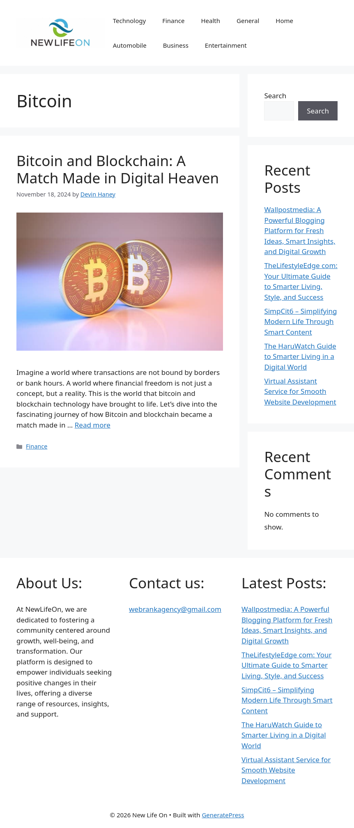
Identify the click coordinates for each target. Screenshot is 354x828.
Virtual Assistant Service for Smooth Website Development (300, 391)
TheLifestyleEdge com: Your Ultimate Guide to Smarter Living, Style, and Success (286, 665)
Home (284, 20)
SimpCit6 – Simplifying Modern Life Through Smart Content (300, 321)
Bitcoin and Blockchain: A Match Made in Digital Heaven (117, 169)
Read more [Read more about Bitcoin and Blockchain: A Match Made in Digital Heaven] (92, 425)
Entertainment (226, 45)
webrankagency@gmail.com (175, 609)
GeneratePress (223, 815)
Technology (129, 20)
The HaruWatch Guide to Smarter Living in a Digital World (300, 356)
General (248, 20)
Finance (173, 20)
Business (175, 45)
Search (275, 95)
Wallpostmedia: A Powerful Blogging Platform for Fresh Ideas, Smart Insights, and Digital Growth (299, 230)
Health (210, 20)
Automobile (130, 45)
